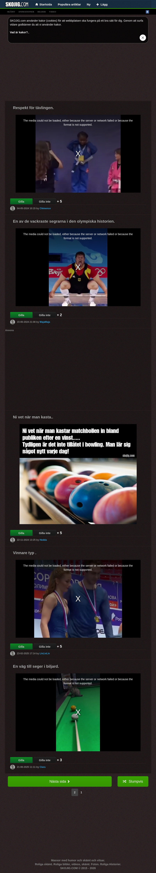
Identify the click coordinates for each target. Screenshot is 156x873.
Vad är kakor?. (19, 32)
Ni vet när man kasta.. (33, 417)
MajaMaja (45, 322)
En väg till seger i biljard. (36, 666)
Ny (88, 4)
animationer (26, 12)
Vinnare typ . (25, 553)
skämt (11, 12)
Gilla (21, 201)
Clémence (45, 208)
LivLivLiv (45, 653)
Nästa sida (59, 781)
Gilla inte (44, 201)
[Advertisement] (78, 73)
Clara (42, 767)
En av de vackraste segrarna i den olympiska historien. (64, 221)
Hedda (43, 540)
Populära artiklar (69, 4)
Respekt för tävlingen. (33, 108)
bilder (41, 12)
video (52, 12)
